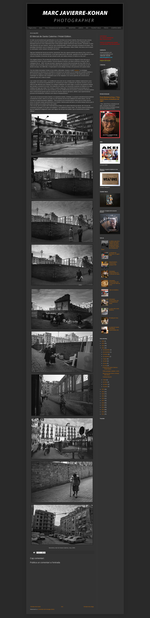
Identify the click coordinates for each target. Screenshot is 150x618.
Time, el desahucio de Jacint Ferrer (55, 28)
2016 (103, 403)
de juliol (105, 361)
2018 (103, 398)
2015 (103, 405)
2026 (103, 341)
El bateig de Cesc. (113, 318)
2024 (103, 345)
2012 (103, 411)
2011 (103, 414)
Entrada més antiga (89, 606)
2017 (103, 400)
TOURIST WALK (96, 28)
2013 (103, 409)
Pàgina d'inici (32, 28)
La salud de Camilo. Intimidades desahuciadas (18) (114, 329)
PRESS (106, 28)
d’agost (105, 359)
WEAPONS (72, 28)
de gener (105, 386)
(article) (77, 70)
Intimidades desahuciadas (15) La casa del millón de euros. (114, 282)
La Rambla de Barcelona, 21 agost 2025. (114, 254)
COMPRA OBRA (116, 28)
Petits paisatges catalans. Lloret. (111, 371)
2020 (103, 394)
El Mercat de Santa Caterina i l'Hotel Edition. (110, 368)
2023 (103, 348)
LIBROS (80, 28)
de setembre (106, 356)
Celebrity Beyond (107, 377)
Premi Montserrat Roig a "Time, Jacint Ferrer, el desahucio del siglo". (110, 99)
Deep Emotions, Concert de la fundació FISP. (113, 263)
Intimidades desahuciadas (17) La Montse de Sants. (114, 273)
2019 (103, 396)
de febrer (105, 384)
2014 (103, 407)
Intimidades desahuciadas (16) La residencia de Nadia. (114, 301)
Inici (62, 606)
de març (105, 382)
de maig (105, 365)
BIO (87, 28)
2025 (103, 343)
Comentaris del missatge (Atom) (46, 609)
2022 (103, 389)
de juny (105, 363)
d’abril (104, 380)
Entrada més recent (36, 606)
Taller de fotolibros (113, 290)
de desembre (106, 349)
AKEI (40, 28)
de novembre (106, 352)
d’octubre (105, 354)
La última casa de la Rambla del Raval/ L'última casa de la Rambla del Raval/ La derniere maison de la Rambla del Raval (110, 245)
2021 (103, 391)
